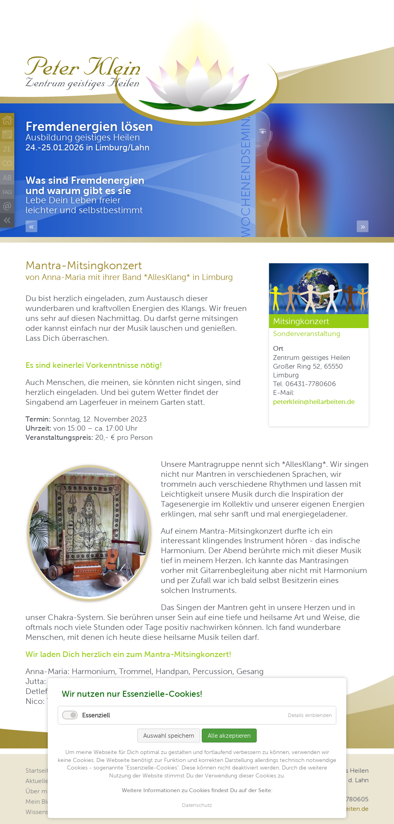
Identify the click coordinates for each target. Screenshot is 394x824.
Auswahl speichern (168, 735)
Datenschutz (197, 805)
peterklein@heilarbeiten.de (314, 402)
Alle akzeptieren (229, 735)
